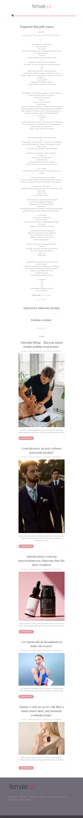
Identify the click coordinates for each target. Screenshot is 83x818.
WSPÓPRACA (12, 796)
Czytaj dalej (26, 438)
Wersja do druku (41, 328)
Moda (25, 15)
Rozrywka (60, 15)
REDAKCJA (43, 796)
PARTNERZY (32, 796)
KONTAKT (23, 796)
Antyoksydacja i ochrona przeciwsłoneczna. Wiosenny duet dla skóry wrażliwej (42, 561)
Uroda (42, 15)
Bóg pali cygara (46, 295)
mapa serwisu (25, 799)
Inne (73, 15)
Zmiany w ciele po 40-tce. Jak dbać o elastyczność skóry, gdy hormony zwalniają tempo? (41, 711)
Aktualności (18, 15)
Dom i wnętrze (50, 15)
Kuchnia (30, 15)
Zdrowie (37, 15)
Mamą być (68, 15)
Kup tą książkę (41, 299)
